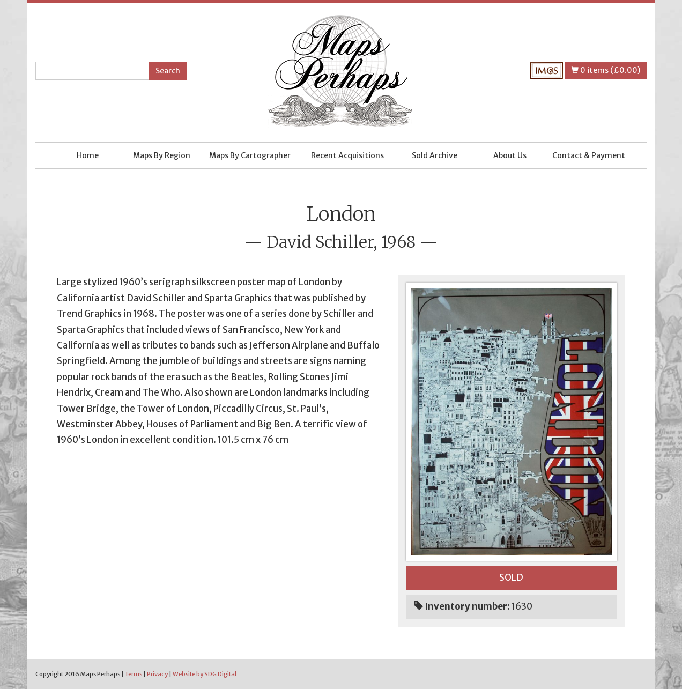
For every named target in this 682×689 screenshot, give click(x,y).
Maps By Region (161, 155)
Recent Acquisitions (347, 155)
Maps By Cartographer (250, 155)
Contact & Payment (588, 155)
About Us (510, 155)
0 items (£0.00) (605, 70)
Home (88, 155)
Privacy (157, 674)
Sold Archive (434, 155)
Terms (133, 674)
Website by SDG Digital (204, 674)
